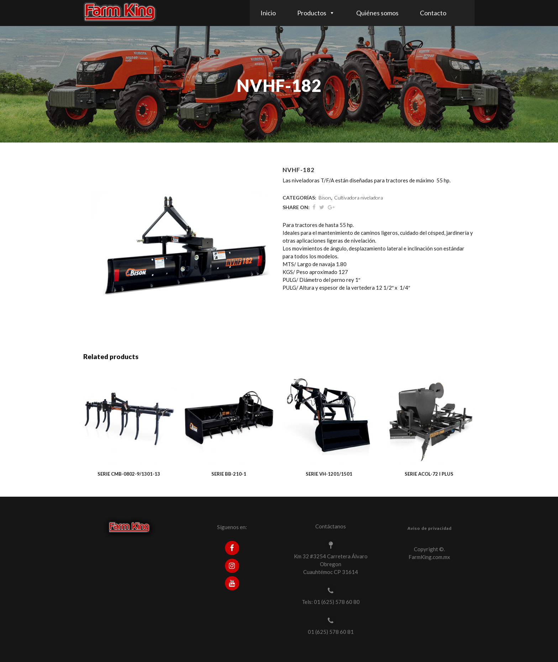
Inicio (268, 13)
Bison (325, 198)
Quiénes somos (377, 13)
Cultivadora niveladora (358, 198)
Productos (311, 13)
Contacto (433, 13)
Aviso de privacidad (429, 528)
